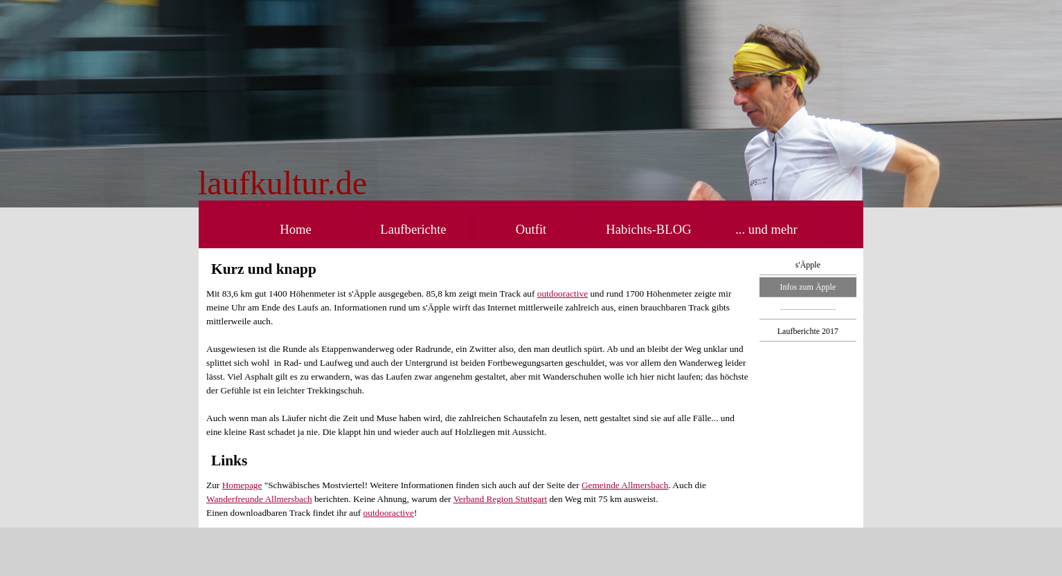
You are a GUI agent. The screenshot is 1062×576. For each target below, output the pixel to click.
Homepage (242, 485)
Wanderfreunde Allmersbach (259, 499)
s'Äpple (807, 265)
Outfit (531, 229)
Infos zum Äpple (808, 287)
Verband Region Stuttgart (500, 499)
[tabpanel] (394, 183)
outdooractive (562, 293)
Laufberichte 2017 (807, 331)
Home (296, 229)
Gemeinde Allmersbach (625, 485)
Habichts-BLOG (648, 229)
